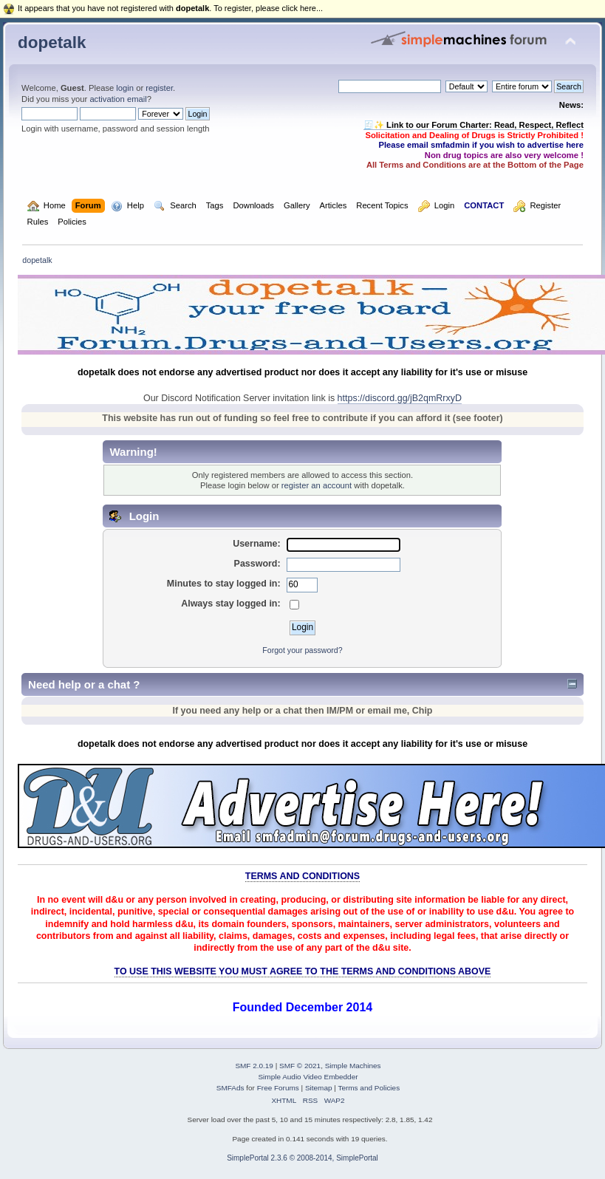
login (125, 87)
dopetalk (52, 42)
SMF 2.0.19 (254, 1066)
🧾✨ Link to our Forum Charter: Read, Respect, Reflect (473, 124)
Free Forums (278, 1088)
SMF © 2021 (300, 1066)
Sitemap (318, 1088)
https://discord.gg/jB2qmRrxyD (400, 398)
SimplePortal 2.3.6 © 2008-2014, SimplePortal (302, 1158)
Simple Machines (353, 1066)
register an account (316, 485)
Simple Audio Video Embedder (308, 1077)
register (159, 87)
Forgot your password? (302, 650)
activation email (117, 99)
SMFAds (230, 1088)
